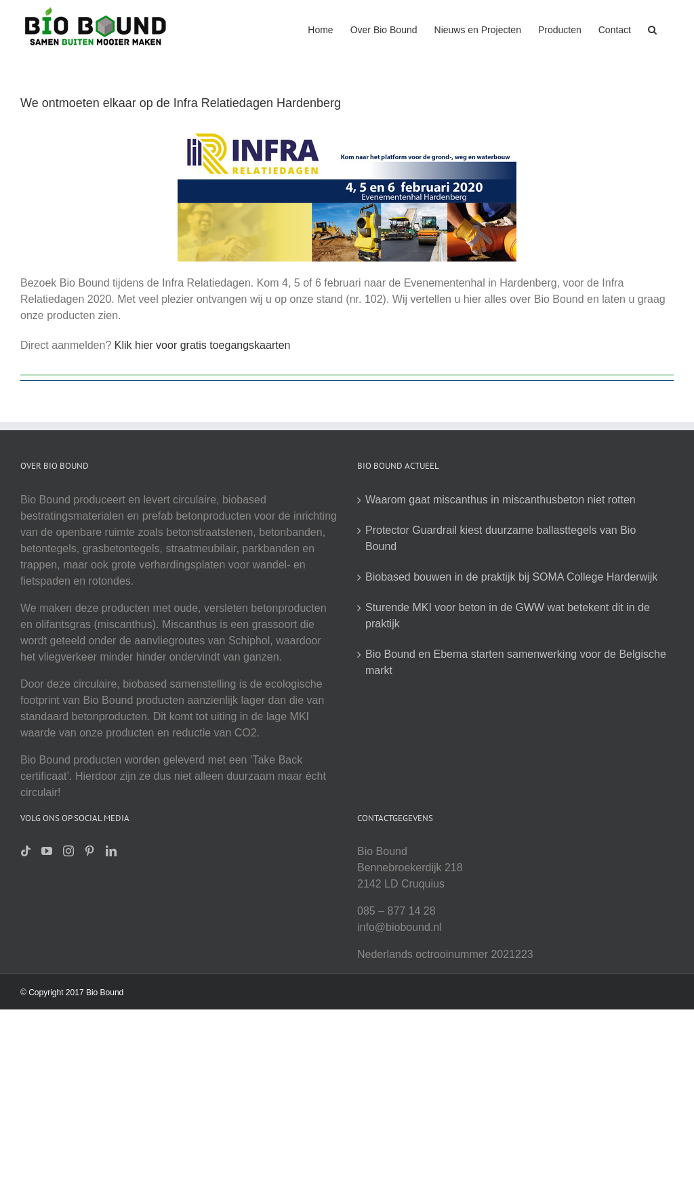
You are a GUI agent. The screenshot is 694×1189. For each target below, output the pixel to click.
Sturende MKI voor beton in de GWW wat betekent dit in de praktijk (507, 615)
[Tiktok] (25, 851)
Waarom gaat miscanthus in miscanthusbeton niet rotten (500, 499)
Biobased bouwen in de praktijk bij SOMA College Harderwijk (511, 577)
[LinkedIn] (111, 851)
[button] (652, 28)
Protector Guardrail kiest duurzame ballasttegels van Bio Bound (500, 538)
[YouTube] (46, 851)
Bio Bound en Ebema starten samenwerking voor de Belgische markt (515, 662)
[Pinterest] (89, 851)
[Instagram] (68, 851)
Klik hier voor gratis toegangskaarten (203, 345)
